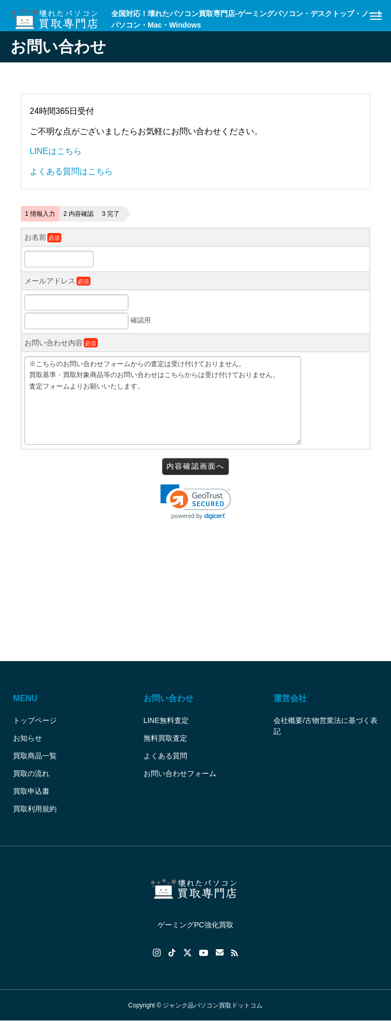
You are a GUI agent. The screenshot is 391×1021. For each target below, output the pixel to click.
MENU (25, 698)
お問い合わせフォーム (180, 773)
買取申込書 (31, 791)
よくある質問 (165, 756)
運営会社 (290, 698)
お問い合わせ (168, 698)
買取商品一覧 (35, 756)
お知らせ (27, 738)
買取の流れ (31, 773)
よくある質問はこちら (71, 171)
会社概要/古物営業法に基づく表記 (325, 725)
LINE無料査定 (166, 720)
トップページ (35, 720)
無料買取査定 (165, 738)
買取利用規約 (35, 809)
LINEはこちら (56, 151)
